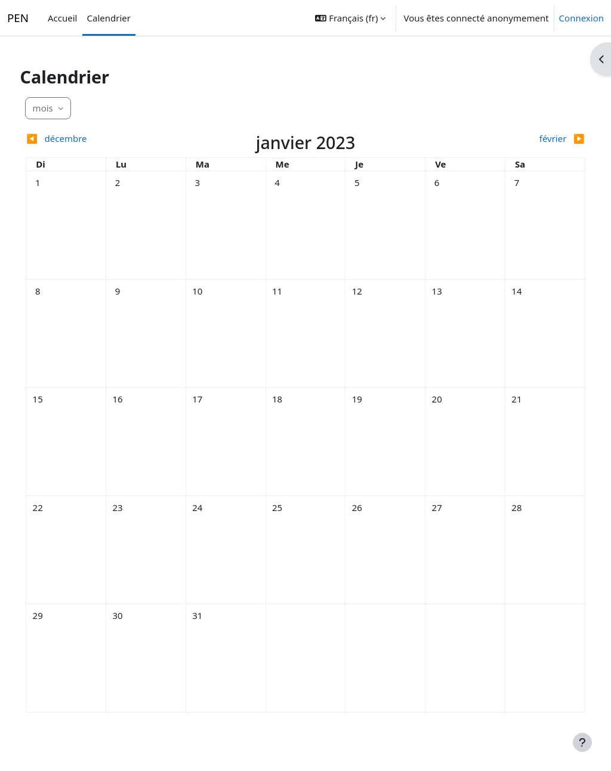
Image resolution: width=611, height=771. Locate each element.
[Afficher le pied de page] (582, 742)
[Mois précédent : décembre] (112, 138)
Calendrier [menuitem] (109, 18)
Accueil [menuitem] (62, 18)
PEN (18, 18)
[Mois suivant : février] (498, 138)
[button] (350, 18)
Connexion (581, 18)
